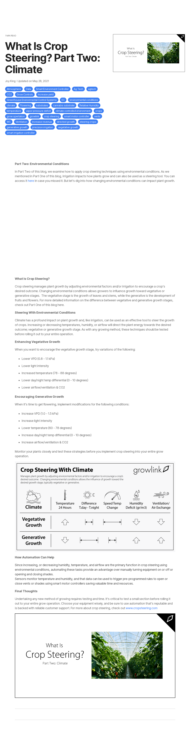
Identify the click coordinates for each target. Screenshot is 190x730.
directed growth (66, 121)
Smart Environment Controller (52, 89)
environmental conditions (84, 99)
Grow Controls (25, 94)
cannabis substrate (64, 105)
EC (63, 99)
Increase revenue (42, 121)
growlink (34, 116)
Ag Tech (78, 89)
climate (11, 105)
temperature (14, 110)
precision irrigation (42, 127)
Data (28, 89)
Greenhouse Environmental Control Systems (32, 99)
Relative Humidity (89, 105)
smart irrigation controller (21, 132)
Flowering (25, 105)
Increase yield (46, 94)
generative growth (17, 127)
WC (9, 121)
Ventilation (21, 121)
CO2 (9, 94)
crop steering (51, 116)
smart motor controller (76, 116)
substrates (42, 105)
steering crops (88, 121)
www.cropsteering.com (141, 608)
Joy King (10, 81)
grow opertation (16, 116)
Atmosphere (14, 89)
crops (98, 110)
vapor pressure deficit (38, 110)
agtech (92, 89)
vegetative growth (68, 127)
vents (97, 116)
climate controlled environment (73, 110)
